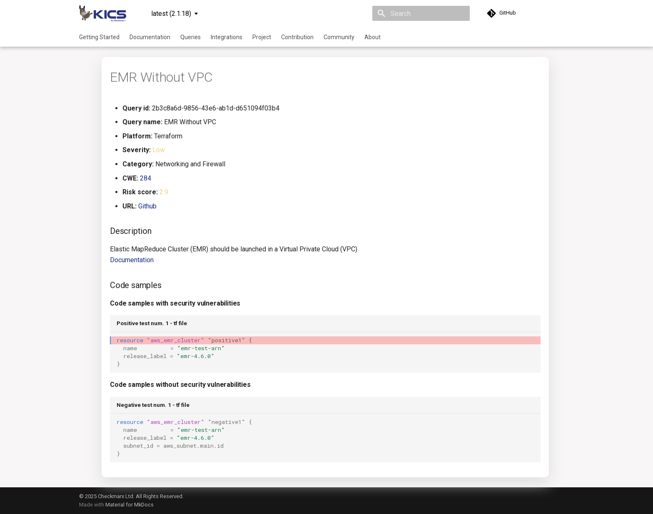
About (372, 37)
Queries (190, 37)
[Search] (421, 13)
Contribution (297, 37)
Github (147, 206)
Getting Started (99, 37)
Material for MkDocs (129, 504)
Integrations (226, 37)
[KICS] (103, 13)
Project (261, 37)
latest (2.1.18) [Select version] (171, 14)
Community (339, 37)
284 (145, 178)
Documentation (150, 37)
